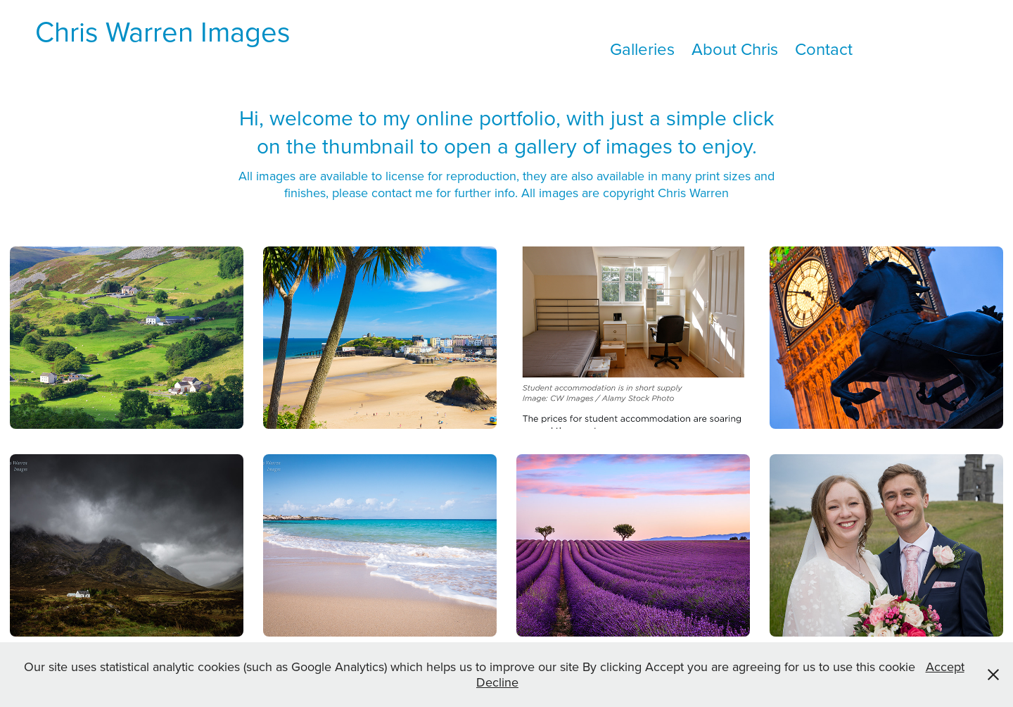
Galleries (642, 49)
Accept (945, 666)
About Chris (735, 49)
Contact (824, 49)
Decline (497, 682)
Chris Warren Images (163, 31)
